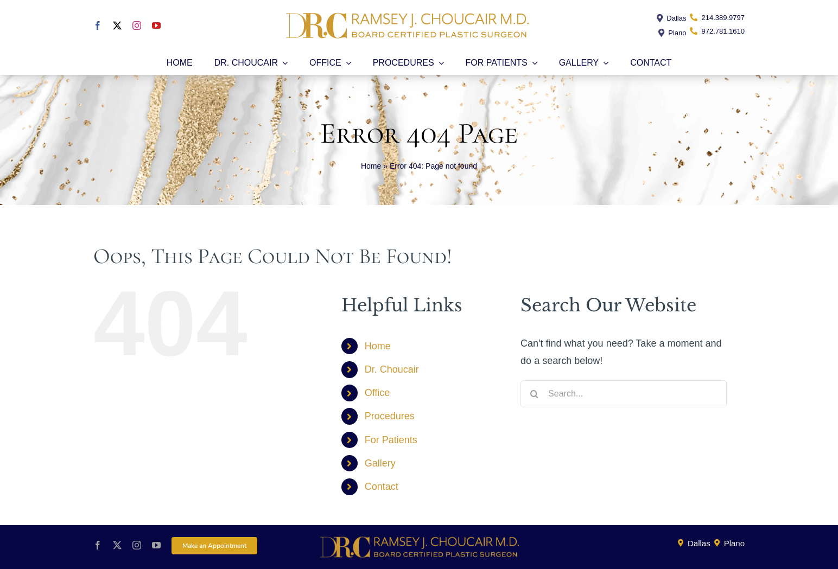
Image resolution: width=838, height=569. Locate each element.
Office (377, 392)
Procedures (390, 416)
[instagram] (136, 25)
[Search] (534, 393)
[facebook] (97, 25)
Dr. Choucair (392, 369)
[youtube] (156, 25)
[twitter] (117, 25)
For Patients (391, 439)
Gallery (380, 463)
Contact (381, 486)
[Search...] (623, 393)
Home (371, 166)
